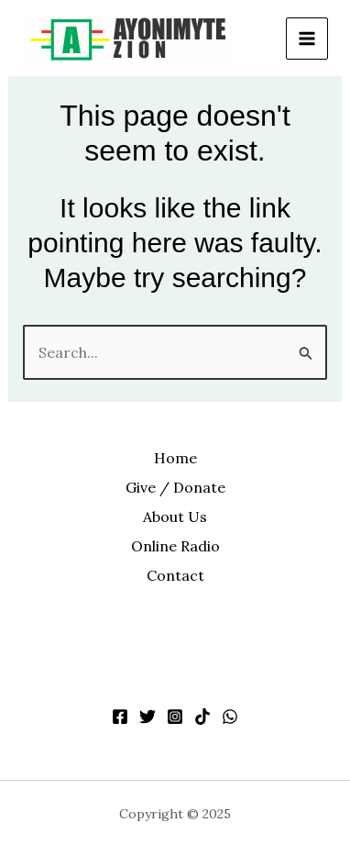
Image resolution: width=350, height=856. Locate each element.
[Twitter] (147, 716)
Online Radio (175, 546)
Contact (175, 575)
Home (175, 458)
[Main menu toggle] (307, 38)
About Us (175, 516)
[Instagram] (175, 716)
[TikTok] (202, 716)
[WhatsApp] (230, 716)
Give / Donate (175, 487)
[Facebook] (120, 716)
